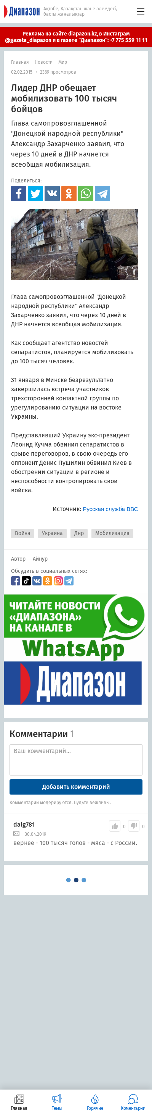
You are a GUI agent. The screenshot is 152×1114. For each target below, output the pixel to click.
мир (62, 62)
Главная (20, 62)
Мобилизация (112, 533)
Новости (44, 62)
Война (22, 533)
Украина (52, 533)
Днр (79, 533)
